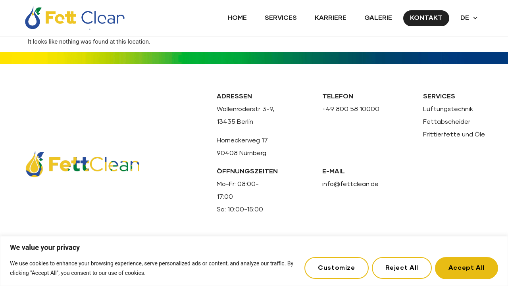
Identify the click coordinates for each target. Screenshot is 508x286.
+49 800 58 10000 (350, 109)
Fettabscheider (446, 122)
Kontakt (426, 18)
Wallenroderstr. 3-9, (245, 109)
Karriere (330, 18)
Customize (336, 268)
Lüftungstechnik (448, 109)
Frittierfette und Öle (454, 134)
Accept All (466, 268)
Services (281, 18)
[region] (254, 261)
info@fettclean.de (350, 184)
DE (468, 18)
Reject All (401, 268)
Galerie (378, 18)
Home (237, 18)
